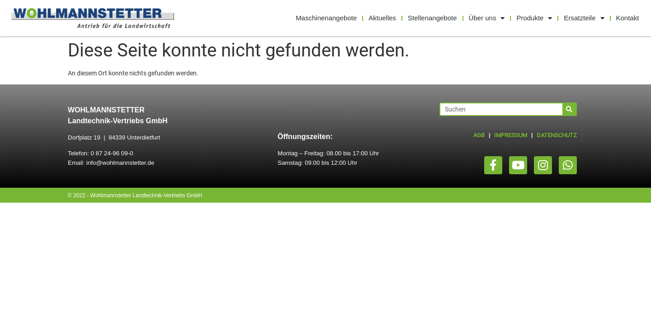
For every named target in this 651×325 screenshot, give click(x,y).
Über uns (487, 18)
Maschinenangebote (326, 18)
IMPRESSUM (510, 135)
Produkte (534, 18)
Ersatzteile (584, 18)
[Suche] (569, 109)
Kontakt (627, 18)
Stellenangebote (432, 18)
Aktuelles (382, 18)
